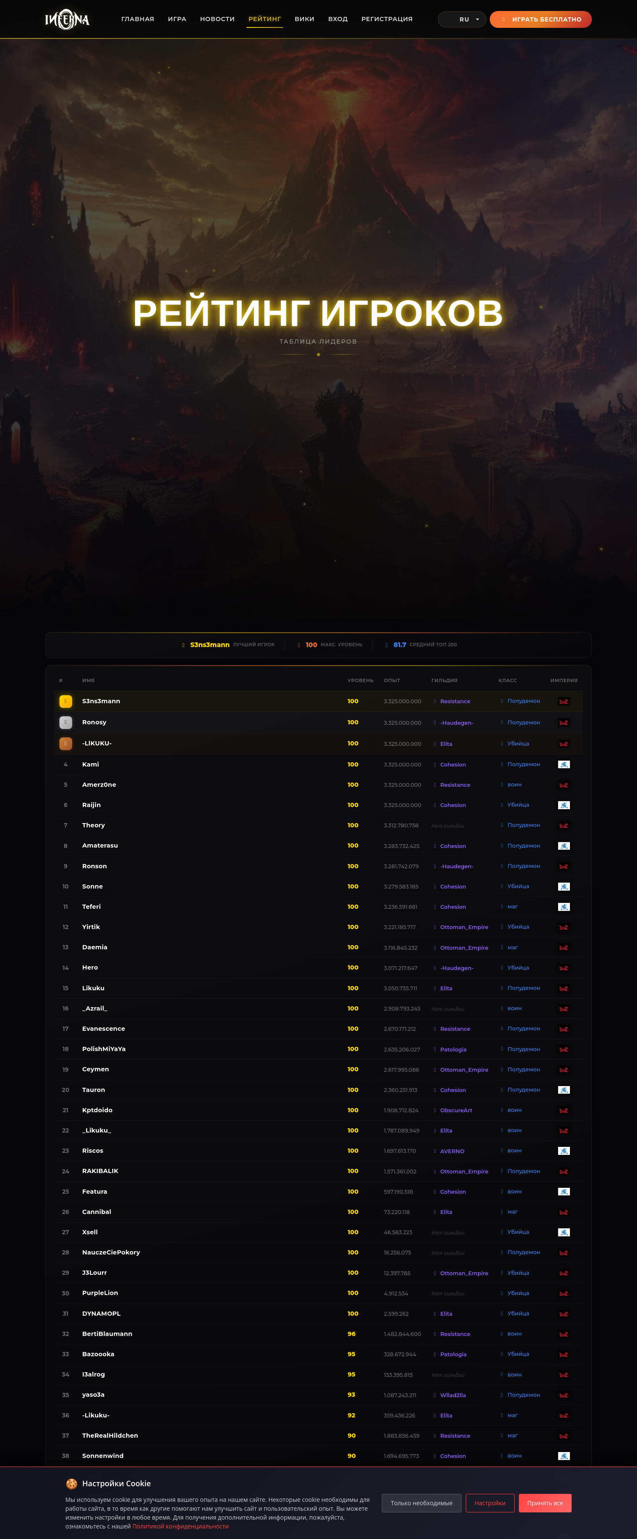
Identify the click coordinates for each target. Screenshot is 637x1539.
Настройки (490, 1503)
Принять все (545, 1503)
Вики (305, 19)
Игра (177, 19)
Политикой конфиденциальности (180, 1526)
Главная (138, 19)
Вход (338, 19)
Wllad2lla (449, 1395)
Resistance (451, 701)
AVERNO (448, 1151)
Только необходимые (422, 1503)
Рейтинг (264, 19)
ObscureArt (452, 1110)
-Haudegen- (453, 723)
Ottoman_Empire (460, 927)
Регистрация (387, 19)
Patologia (449, 1049)
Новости (217, 19)
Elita (442, 744)
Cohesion (449, 764)
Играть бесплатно (541, 19)
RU (457, 19)
